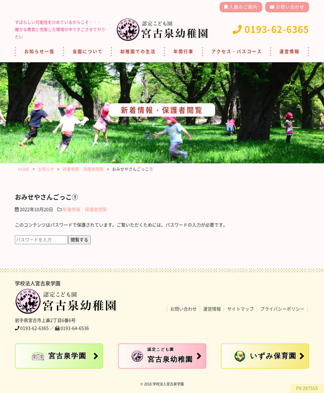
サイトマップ (240, 309)
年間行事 (183, 51)
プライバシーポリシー (282, 309)
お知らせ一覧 (39, 51)
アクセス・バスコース (236, 51)
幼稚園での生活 (138, 51)
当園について (87, 51)
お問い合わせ (289, 7)
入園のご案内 (243, 7)
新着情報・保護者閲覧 (85, 209)
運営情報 (289, 51)
